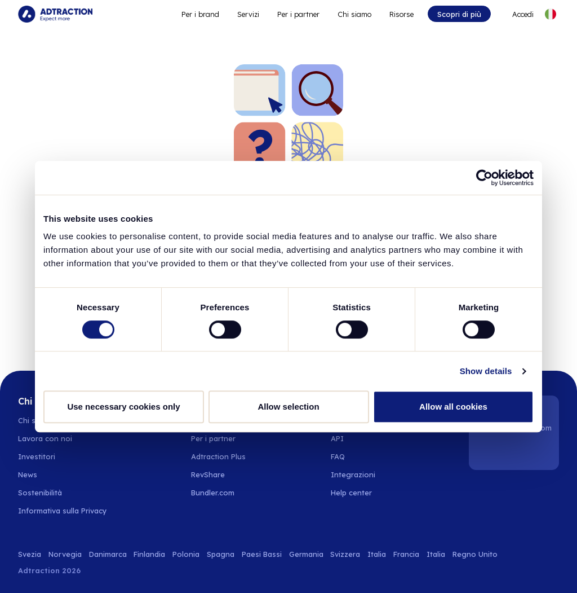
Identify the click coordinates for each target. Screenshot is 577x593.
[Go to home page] (55, 14)
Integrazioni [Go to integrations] (353, 474)
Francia (406, 554)
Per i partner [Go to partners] (213, 438)
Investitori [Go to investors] (36, 456)
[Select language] (550, 14)
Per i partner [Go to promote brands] (298, 14)
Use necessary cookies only (123, 406)
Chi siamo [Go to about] (354, 14)
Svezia (29, 554)
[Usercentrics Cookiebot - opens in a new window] (484, 177)
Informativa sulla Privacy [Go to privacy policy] (62, 510)
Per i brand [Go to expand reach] (200, 14)
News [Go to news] (27, 474)
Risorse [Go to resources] (401, 14)
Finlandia (149, 554)
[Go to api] (357, 438)
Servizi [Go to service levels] (248, 14)
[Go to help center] (357, 492)
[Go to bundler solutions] (219, 492)
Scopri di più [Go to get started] (459, 14)
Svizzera (345, 554)
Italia (376, 554)
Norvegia (65, 554)
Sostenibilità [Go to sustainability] (40, 492)
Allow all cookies (453, 406)
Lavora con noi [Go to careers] (45, 438)
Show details (486, 371)
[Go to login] (517, 14)
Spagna (220, 554)
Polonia (185, 554)
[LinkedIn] (487, 452)
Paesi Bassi (262, 554)
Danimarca (108, 554)
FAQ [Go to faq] (338, 456)
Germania (306, 554)
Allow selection (288, 406)
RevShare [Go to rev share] (208, 474)
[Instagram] (515, 452)
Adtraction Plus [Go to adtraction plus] (218, 456)
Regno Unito (475, 554)
